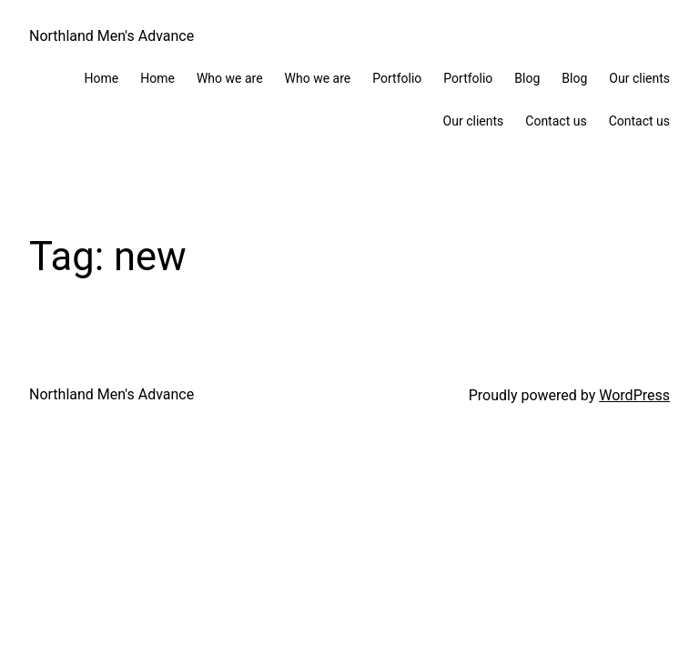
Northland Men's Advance (111, 36)
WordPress (634, 395)
